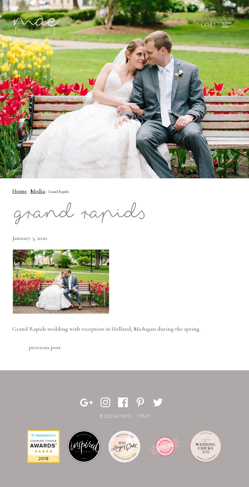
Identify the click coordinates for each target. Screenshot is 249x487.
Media (37, 191)
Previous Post (45, 347)
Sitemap (142, 416)
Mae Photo (36, 26)
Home (19, 191)
